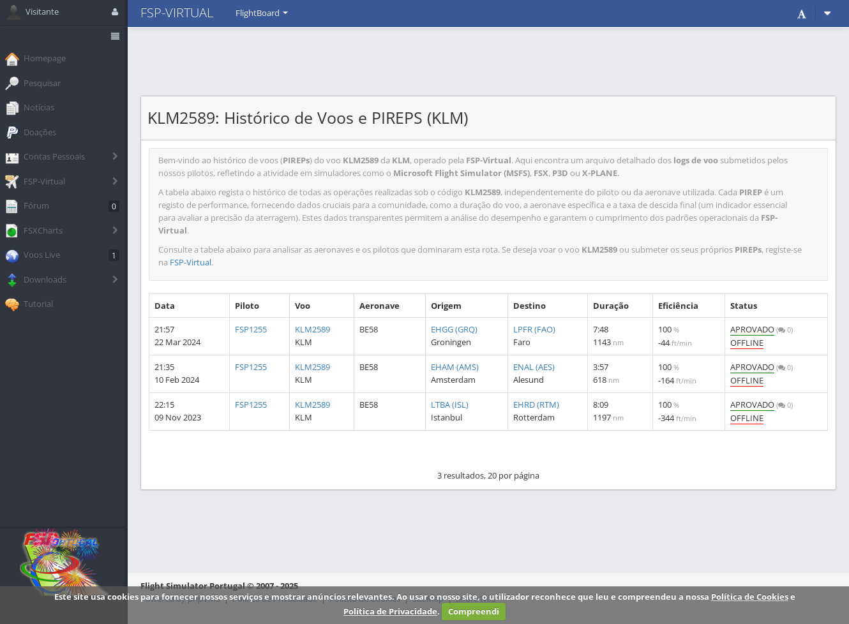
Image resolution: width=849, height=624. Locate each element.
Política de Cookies (749, 596)
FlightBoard (262, 13)
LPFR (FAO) (534, 329)
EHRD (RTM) (536, 404)
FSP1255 (251, 329)
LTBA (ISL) (450, 404)
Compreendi (473, 611)
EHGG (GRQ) (454, 329)
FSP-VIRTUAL (176, 12)
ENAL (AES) (534, 367)
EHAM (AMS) (455, 367)
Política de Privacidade (390, 611)
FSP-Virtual (190, 262)
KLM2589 (312, 329)
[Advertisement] (488, 60)
